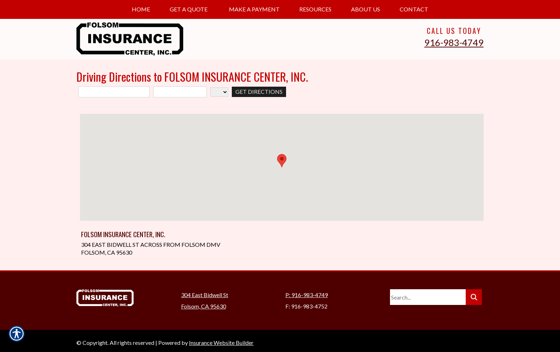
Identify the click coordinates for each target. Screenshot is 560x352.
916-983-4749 (454, 42)
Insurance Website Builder (221, 339)
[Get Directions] (259, 92)
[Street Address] (114, 91)
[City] (180, 91)
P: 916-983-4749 (306, 291)
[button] (281, 160)
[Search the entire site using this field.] (428, 293)
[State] (219, 92)
